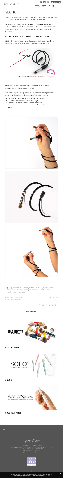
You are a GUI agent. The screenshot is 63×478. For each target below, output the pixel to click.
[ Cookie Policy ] (34, 453)
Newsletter (57, 2)
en (53, 6)
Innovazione (53, 297)
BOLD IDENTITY (17, 300)
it (49, 6)
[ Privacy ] (26, 453)
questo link (46, 475)
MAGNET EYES (18, 297)
